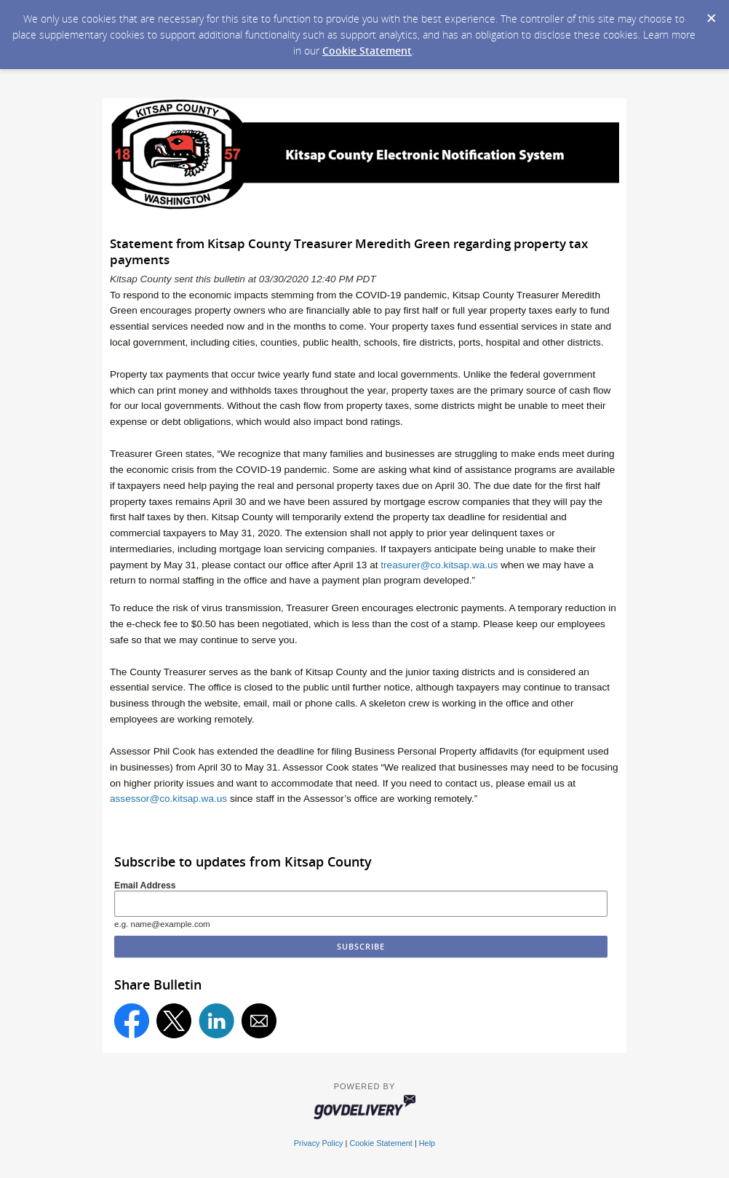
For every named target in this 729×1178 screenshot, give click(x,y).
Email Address (145, 885)
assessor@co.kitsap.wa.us (168, 798)
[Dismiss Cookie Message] (711, 14)
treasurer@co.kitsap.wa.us (439, 565)
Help (427, 1143)
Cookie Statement (367, 50)
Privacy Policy (318, 1143)
